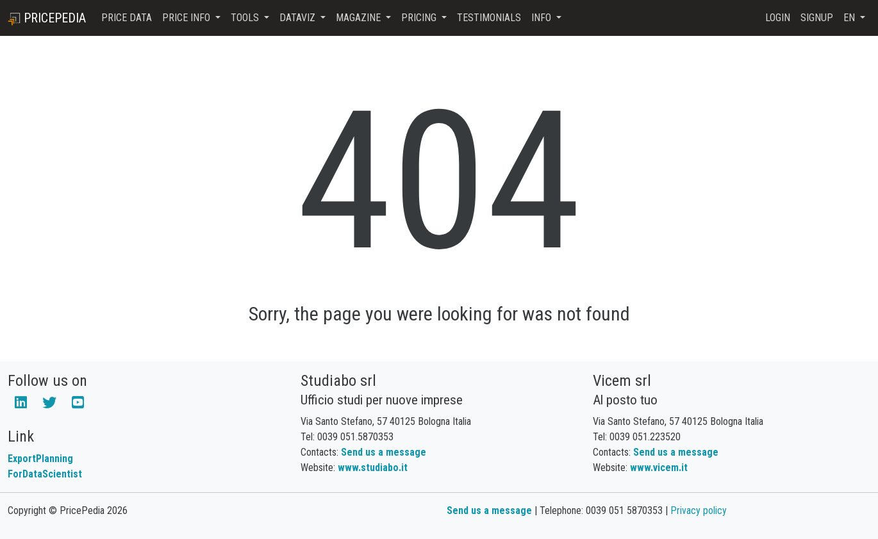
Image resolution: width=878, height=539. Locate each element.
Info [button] (542, 18)
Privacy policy (698, 510)
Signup (816, 18)
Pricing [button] (420, 18)
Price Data (126, 18)
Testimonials (489, 18)
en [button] (850, 18)
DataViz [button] (298, 18)
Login (777, 18)
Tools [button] (246, 18)
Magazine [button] (359, 18)
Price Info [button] (187, 18)
